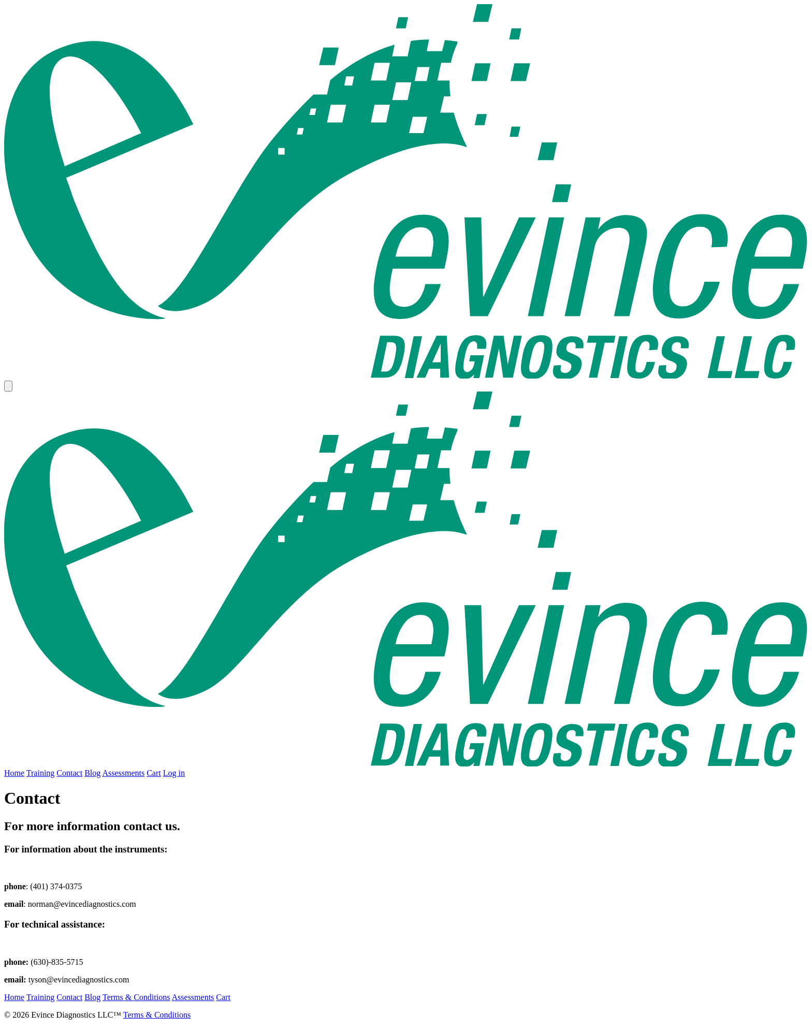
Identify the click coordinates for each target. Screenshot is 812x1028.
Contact (69, 773)
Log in (174, 773)
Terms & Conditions (136, 997)
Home (14, 773)
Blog (92, 773)
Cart (154, 773)
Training (40, 773)
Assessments (123, 773)
